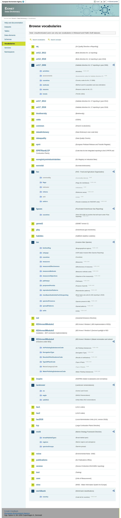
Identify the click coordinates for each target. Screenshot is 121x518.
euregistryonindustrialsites (48, 159)
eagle (45, 395)
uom (38, 478)
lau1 (38, 407)
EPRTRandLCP (43, 151)
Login (97, 1)
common (40, 126)
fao (37, 172)
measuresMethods (49, 271)
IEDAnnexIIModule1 (45, 324)
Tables (6, 31)
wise (38, 485)
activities (46, 71)
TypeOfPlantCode (49, 362)
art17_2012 (41, 101)
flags (44, 182)
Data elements (9, 35)
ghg (38, 230)
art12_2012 (41, 53)
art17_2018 (41, 107)
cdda (38, 120)
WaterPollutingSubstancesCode (54, 371)
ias (37, 242)
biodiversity (41, 113)
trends (45, 94)
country (45, 497)
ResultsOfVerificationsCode (53, 357)
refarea (45, 192)
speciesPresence (49, 301)
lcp (37, 426)
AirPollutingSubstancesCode (53, 347)
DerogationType (48, 352)
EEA (14, 1)
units (44, 310)
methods (46, 85)
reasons (45, 89)
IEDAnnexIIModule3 (45, 330)
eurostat (40, 166)
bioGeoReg (47, 248)
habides (39, 236)
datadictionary (42, 132)
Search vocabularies (39, 39)
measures (46, 262)
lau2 (38, 413)
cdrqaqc (46, 253)
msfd (38, 432)
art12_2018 (41, 59)
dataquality (41, 138)
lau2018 (39, 419)
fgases (39, 209)
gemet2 (39, 224)
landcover (40, 385)
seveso (39, 466)
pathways (46, 281)
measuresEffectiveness (51, 266)
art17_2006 (41, 65)
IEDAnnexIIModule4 (45, 339)
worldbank (41, 491)
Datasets (7, 27)
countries (46, 80)
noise (38, 454)
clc (44, 391)
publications (41, 460)
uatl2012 (46, 400)
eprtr (38, 144)
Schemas (7, 39)
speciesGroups (48, 446)
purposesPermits (49, 285)
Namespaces (9, 52)
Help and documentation (13, 23)
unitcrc (45, 201)
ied (37, 318)
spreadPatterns (48, 306)
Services (7, 48)
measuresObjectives (50, 276)
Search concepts (56, 39)
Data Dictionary (22, 18)
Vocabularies (9, 44)
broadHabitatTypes (49, 438)
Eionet (14, 18)
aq (37, 47)
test (37, 472)
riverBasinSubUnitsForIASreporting (55, 295)
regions (45, 442)
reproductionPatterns (50, 290)
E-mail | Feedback (11, 511)
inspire (39, 379)
